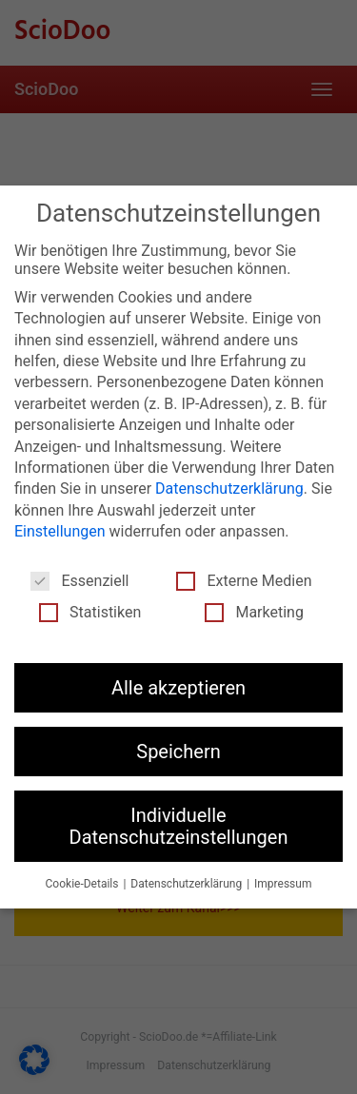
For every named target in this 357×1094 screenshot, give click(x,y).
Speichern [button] (178, 750)
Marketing (254, 611)
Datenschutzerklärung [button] (187, 882)
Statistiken (90, 611)
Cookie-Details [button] (84, 882)
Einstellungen (60, 530)
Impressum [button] (282, 882)
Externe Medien (243, 580)
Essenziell (79, 580)
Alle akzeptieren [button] (178, 686)
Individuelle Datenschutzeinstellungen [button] (178, 825)
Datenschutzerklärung (229, 488)
